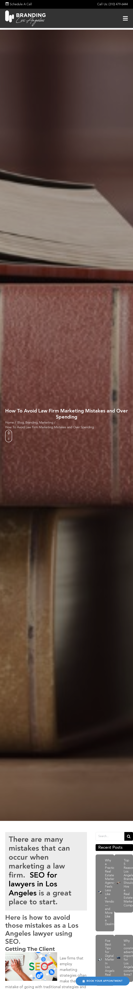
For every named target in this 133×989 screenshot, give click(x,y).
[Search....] (110, 836)
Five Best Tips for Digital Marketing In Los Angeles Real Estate (112, 959)
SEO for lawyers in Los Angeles (33, 884)
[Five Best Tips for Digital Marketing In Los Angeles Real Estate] (99, 960)
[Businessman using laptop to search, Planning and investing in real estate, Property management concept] (118, 884)
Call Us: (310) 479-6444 (112, 4)
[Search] (128, 836)
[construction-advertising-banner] (118, 959)
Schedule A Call (18, 4)
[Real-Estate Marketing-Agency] (99, 893)
